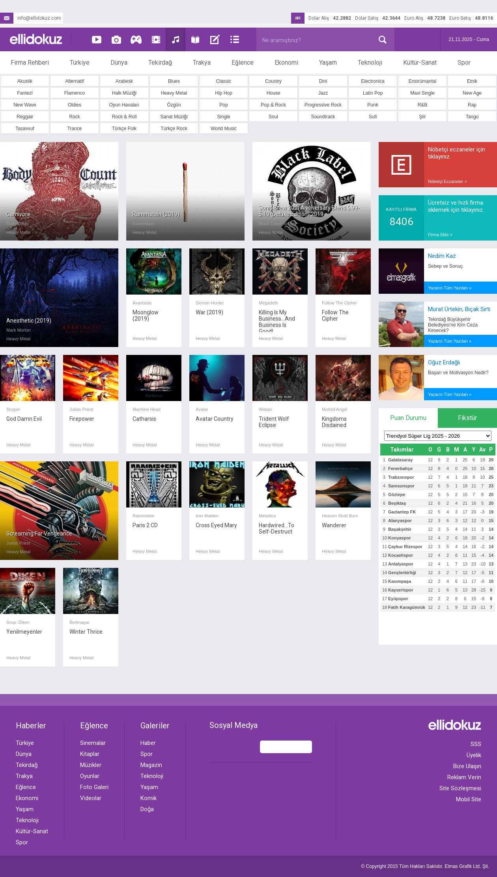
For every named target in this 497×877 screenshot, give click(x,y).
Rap (472, 105)
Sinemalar (93, 742)
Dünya (118, 62)
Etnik (472, 81)
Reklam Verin (464, 777)
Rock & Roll (124, 116)
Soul (273, 116)
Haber (148, 742)
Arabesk (124, 81)
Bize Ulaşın (467, 766)
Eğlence (243, 62)
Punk (372, 105)
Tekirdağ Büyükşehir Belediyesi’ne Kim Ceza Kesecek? (453, 325)
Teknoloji (370, 62)
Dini (323, 81)
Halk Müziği (124, 93)
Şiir (422, 116)
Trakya (202, 62)
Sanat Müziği (173, 116)
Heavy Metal (174, 93)
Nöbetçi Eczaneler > (447, 181)
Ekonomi (286, 62)
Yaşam (328, 62)
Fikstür (467, 418)
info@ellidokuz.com (30, 18)
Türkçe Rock (174, 128)
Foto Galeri (94, 787)
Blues (174, 81)
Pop (223, 105)
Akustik (25, 81)
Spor (464, 62)
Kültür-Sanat (420, 62)
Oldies (74, 105)
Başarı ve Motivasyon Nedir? (458, 372)
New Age (472, 93)
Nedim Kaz (442, 255)
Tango (472, 116)
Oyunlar (89, 776)
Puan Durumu (408, 418)
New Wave (24, 105)
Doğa (147, 809)
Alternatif (74, 81)
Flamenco (74, 93)
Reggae (25, 116)
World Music (224, 128)
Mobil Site (468, 799)
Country (273, 81)
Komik (148, 798)
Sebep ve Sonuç (445, 266)
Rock (74, 116)
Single (223, 116)
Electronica (372, 81)
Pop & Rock (273, 105)
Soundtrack (323, 116)
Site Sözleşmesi (460, 788)
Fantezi (24, 93)
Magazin (151, 765)
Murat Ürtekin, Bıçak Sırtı (459, 309)
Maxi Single (422, 93)
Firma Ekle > (440, 234)
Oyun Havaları (124, 105)
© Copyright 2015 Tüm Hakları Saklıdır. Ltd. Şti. (425, 866)
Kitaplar (89, 754)
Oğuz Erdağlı (444, 362)
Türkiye (80, 62)
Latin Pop (373, 93)
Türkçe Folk (124, 128)
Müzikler (90, 765)
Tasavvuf (24, 128)
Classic (224, 81)
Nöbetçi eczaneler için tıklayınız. (456, 153)
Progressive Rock (323, 105)
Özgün (174, 105)
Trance (74, 128)
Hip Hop (223, 93)
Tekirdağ (160, 62)
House (273, 93)
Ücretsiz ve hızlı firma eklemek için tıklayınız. (456, 206)
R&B (423, 105)
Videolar (90, 798)
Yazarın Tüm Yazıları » (449, 287)
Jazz (323, 93)
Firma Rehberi (30, 62)
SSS (476, 744)
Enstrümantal (423, 81)
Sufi (373, 116)
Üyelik (474, 755)
